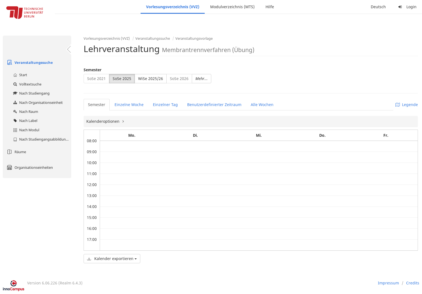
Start (19, 74)
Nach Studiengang (31, 93)
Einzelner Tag (165, 104)
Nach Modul (25, 129)
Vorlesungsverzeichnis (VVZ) (172, 6)
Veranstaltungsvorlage (194, 38)
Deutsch (378, 6)
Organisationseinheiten (29, 167)
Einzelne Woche (129, 104)
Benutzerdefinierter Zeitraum (214, 104)
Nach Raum (25, 111)
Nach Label (24, 120)
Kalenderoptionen (103, 121)
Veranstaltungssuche (29, 62)
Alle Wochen (262, 104)
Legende (406, 104)
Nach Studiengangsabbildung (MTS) (41, 139)
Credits (412, 283)
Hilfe (270, 6)
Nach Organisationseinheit (37, 102)
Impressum (388, 283)
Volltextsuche (26, 84)
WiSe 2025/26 (150, 78)
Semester (92, 69)
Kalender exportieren (112, 258)
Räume (15, 151)
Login (407, 6)
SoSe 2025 (122, 78)
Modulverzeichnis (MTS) (232, 6)
